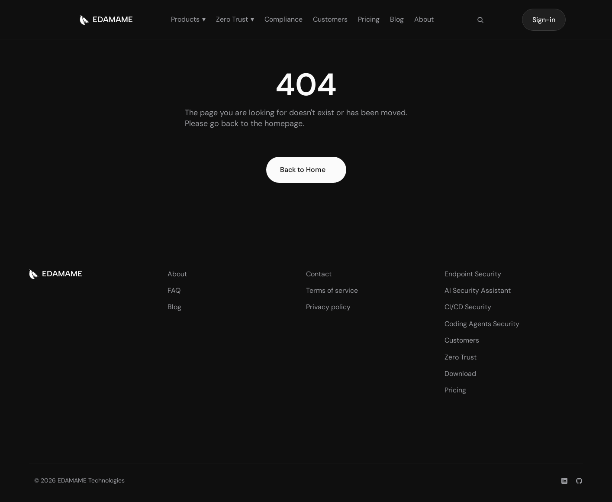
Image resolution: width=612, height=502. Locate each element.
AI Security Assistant (478, 290)
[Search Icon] (480, 20)
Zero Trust (461, 357)
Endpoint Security (473, 274)
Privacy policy (328, 306)
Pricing (369, 19)
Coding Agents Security (482, 323)
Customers (330, 19)
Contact (319, 274)
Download (460, 373)
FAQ (173, 290)
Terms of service (332, 290)
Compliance (283, 19)
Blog (397, 19)
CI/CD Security (468, 306)
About (424, 19)
